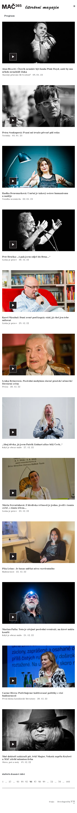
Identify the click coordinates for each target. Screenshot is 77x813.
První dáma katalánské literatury (19, 699)
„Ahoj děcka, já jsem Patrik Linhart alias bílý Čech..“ (32, 444)
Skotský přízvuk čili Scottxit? (16, 75)
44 (22, 782)
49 (44, 782)
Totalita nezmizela (11, 199)
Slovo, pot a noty (11, 762)
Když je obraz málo (12, 447)
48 (39, 782)
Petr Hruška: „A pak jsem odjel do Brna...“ (26, 257)
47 (35, 782)
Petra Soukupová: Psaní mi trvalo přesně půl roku (30, 132)
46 (31, 782)
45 (26, 782)
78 (59, 782)
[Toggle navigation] (74, 6)
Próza (5, 387)
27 (10, 782)
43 (17, 782)
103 (68, 782)
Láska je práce (10, 260)
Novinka (6, 136)
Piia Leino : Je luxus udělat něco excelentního (28, 569)
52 (51, 782)
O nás (51, 802)
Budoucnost (8, 572)
